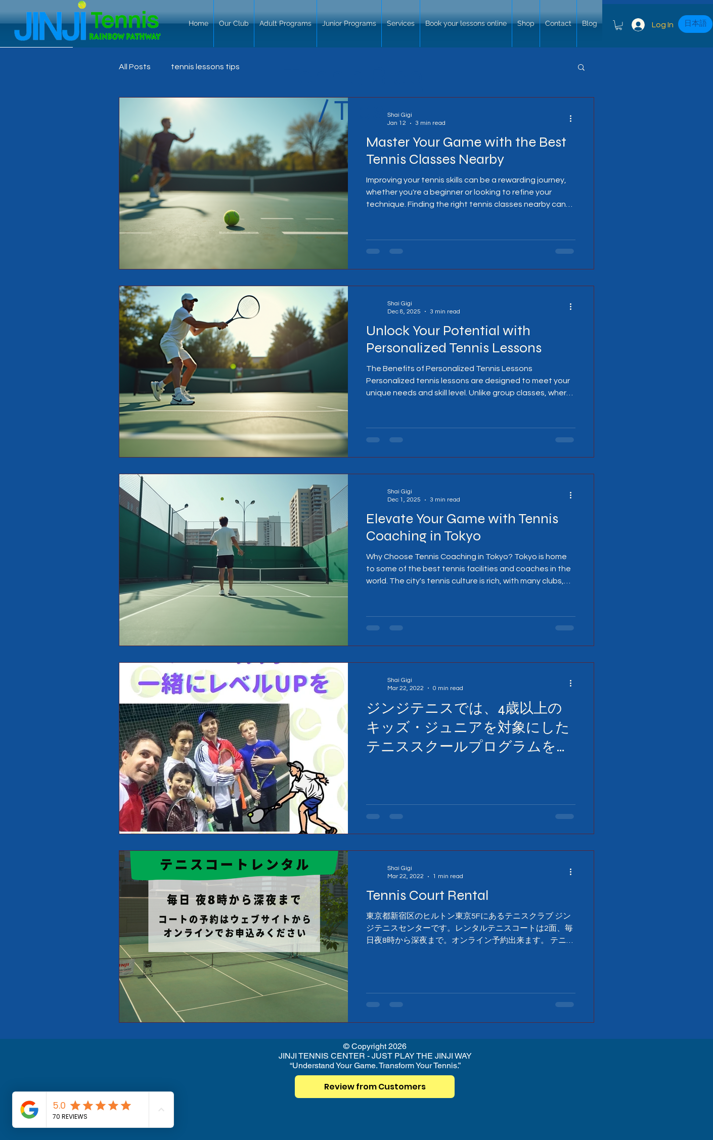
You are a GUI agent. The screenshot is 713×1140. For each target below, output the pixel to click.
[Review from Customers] (375, 1086)
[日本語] (695, 24)
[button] (619, 25)
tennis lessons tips (205, 67)
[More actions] (574, 118)
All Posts (135, 67)
